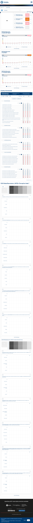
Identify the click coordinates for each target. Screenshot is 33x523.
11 (23, 103)
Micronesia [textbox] (5, 10)
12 (25, 103)
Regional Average (24, 66)
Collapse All (19, 98)
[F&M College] (16, 505)
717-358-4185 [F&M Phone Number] (23, 506)
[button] (21, 103)
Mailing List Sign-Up (22, 510)
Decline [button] (25, 520)
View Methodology (16, 48)
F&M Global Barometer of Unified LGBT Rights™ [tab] (5, 93)
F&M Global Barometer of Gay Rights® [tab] (15, 93)
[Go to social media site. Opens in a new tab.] (8, 510)
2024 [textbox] (3, 186)
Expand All (14, 98)
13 (27, 103)
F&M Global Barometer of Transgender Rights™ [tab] (26, 93)
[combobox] (19, 7)
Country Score (9, 66)
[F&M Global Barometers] (5, 2)
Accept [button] (28, 520)
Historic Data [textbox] (8, 7)
